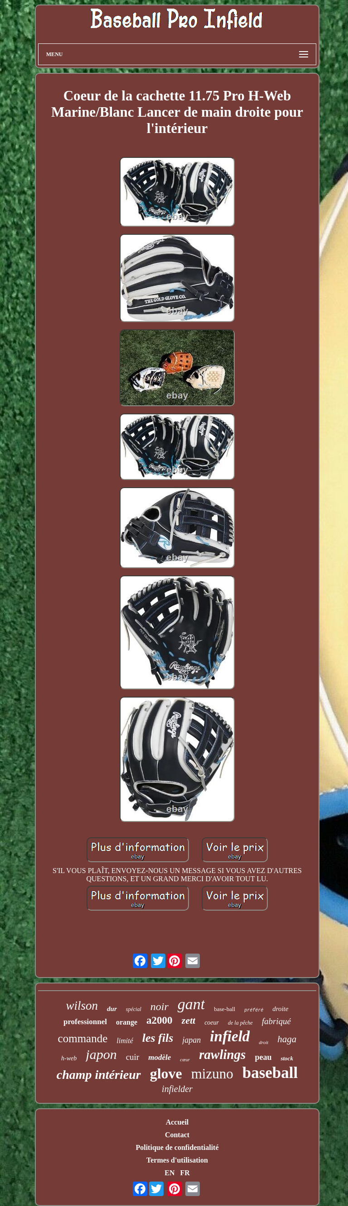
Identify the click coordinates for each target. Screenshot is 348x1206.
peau (263, 1057)
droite (280, 1008)
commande (83, 1038)
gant (191, 1004)
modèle (159, 1057)
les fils (158, 1038)
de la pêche (240, 1023)
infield (230, 1036)
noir (159, 1006)
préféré (253, 1010)
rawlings (222, 1054)
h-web (69, 1058)
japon (101, 1054)
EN (169, 1173)
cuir (133, 1057)
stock (286, 1058)
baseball (270, 1073)
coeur (211, 1022)
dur (112, 1008)
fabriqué (276, 1021)
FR (184, 1173)
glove (166, 1073)
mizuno (212, 1074)
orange (126, 1022)
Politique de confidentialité (176, 1147)
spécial (133, 1009)
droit (263, 1042)
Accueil (177, 1122)
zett (189, 1020)
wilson (82, 1005)
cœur (185, 1059)
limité (124, 1041)
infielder (177, 1089)
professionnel (85, 1021)
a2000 (159, 1020)
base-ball (224, 1009)
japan (191, 1040)
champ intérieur (99, 1075)
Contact (177, 1135)
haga (286, 1039)
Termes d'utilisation (177, 1160)
